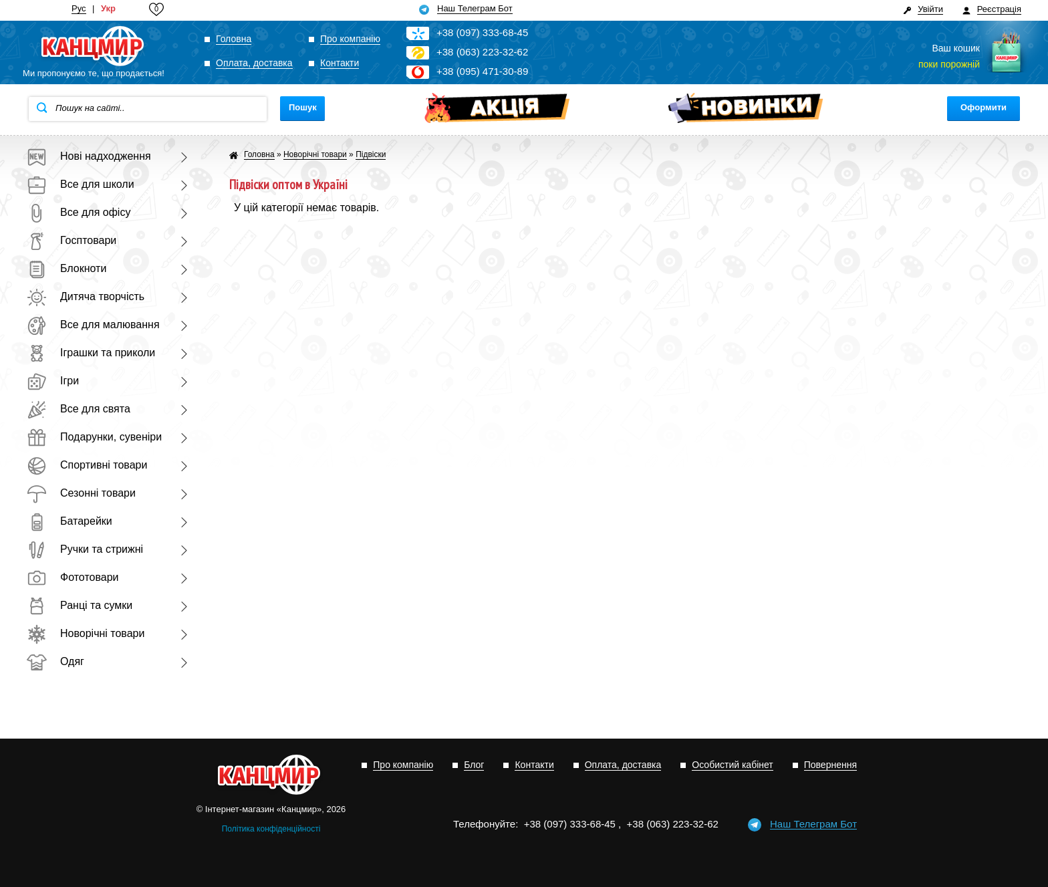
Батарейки (69, 521)
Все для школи (80, 184)
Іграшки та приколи (91, 352)
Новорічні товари (85, 633)
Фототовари (73, 577)
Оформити (983, 107)
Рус (79, 8)
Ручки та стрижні (85, 549)
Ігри (53, 380)
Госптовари (71, 240)
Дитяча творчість (85, 296)
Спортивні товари (87, 465)
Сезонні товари (81, 493)
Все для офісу (78, 212)
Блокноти (66, 268)
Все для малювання (93, 324)
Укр (108, 8)
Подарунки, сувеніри (94, 436)
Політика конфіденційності (271, 829)
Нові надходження (89, 156)
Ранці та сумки (79, 605)
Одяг (55, 661)
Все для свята (78, 408)
